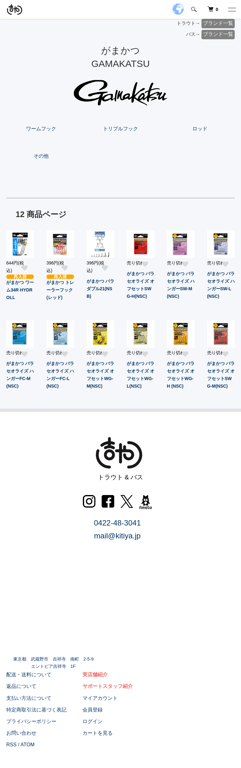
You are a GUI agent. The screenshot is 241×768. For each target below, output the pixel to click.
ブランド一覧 (218, 23)
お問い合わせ (21, 733)
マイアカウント (100, 698)
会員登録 (93, 709)
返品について (21, 686)
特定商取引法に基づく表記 (36, 709)
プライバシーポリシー (31, 721)
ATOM (27, 744)
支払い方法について (28, 698)
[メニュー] (231, 9)
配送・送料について (28, 674)
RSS (11, 744)
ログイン (93, 721)
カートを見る (98, 733)
